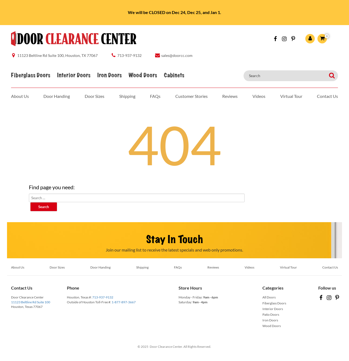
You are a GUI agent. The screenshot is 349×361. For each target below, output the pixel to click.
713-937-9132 (102, 297)
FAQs (155, 96)
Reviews (230, 96)
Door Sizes (94, 96)
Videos (258, 96)
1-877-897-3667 (124, 302)
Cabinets (174, 75)
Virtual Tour (291, 96)
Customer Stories (191, 96)
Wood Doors (143, 75)
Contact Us (327, 96)
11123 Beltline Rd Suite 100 (30, 302)
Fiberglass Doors (30, 75)
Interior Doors (73, 75)
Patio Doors (270, 314)
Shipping (127, 96)
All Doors (269, 297)
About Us (20, 96)
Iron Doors (109, 75)
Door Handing (56, 96)
